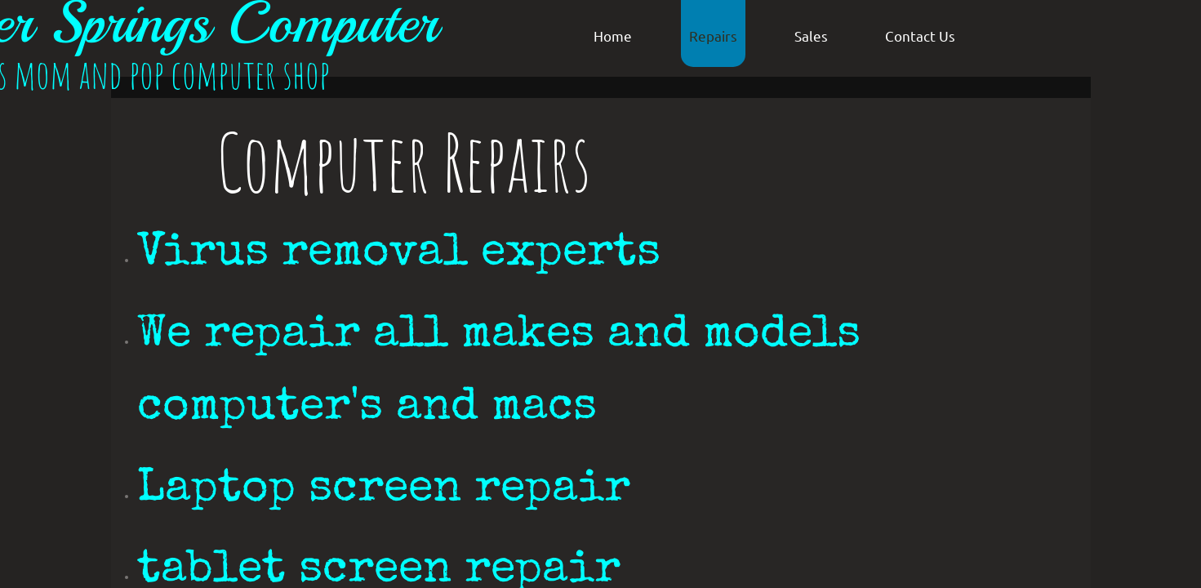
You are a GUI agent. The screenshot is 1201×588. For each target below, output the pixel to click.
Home (613, 35)
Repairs (713, 35)
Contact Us (920, 35)
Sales (811, 35)
